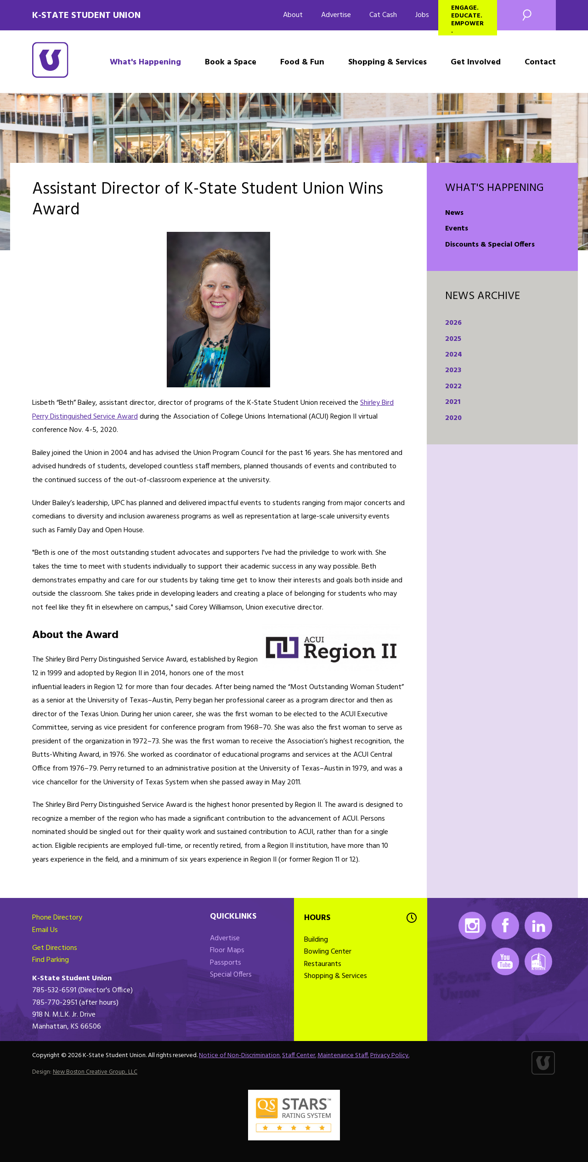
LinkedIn (538, 925)
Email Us (45, 930)
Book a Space (230, 62)
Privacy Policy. (389, 1055)
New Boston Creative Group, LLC (95, 1072)
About (293, 15)
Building (316, 940)
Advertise (336, 15)
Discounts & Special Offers (490, 245)
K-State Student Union (86, 15)
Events (456, 229)
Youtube (505, 961)
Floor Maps (227, 950)
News (454, 213)
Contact (540, 62)
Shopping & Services (387, 62)
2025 (453, 339)
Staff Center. (299, 1055)
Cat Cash (383, 15)
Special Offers (231, 975)
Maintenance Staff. (343, 1055)
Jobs (422, 15)
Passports (225, 963)
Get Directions (54, 948)
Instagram (472, 925)
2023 (453, 370)
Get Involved (476, 62)
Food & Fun (302, 62)
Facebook (505, 925)
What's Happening (145, 62)
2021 (452, 402)
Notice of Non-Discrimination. (240, 1055)
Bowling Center (327, 952)
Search (526, 15)
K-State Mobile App (538, 961)
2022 (453, 386)
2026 (453, 323)
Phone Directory (57, 918)
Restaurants (322, 964)
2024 (453, 355)
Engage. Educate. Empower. (467, 19)
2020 (453, 418)
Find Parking (50, 960)
